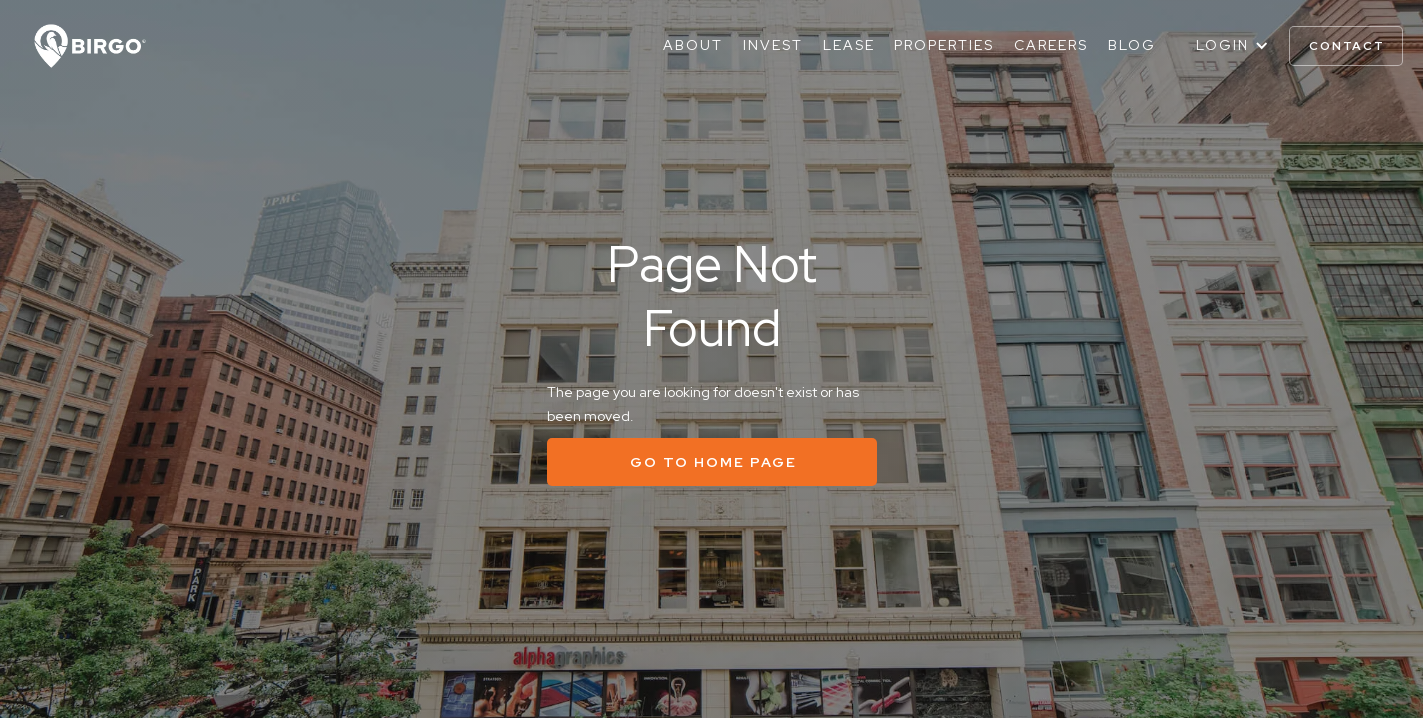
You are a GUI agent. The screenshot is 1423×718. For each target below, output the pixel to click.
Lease (849, 45)
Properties (944, 45)
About (693, 45)
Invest (773, 45)
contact (1347, 46)
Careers (1051, 45)
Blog (1132, 45)
